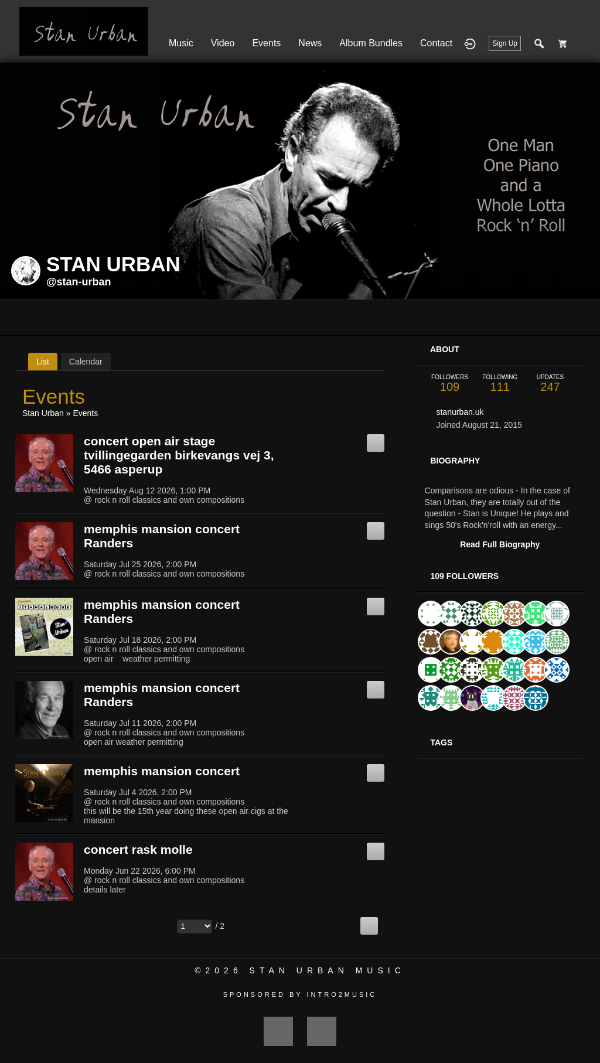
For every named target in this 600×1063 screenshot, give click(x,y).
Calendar (86, 361)
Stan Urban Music (327, 970)
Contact (436, 43)
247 (550, 383)
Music (181, 43)
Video (223, 43)
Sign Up (504, 43)
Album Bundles (371, 43)
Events (266, 43)
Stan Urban (43, 413)
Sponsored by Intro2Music (300, 994)
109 (450, 383)
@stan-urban (78, 282)
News (310, 43)
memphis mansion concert (162, 771)
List (42, 361)
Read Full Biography (500, 544)
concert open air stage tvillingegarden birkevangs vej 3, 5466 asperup (179, 455)
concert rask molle (138, 849)
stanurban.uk (459, 412)
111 (500, 383)
